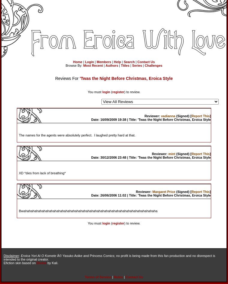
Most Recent (93, 65)
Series (137, 65)
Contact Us (146, 62)
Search (129, 62)
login (106, 92)
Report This (200, 116)
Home (77, 62)
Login (89, 62)
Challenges (154, 65)
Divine (41, 263)
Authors (112, 65)
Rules (118, 277)
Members (104, 62)
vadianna (168, 116)
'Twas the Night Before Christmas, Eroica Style (126, 78)
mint (171, 154)
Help (117, 62)
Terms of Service (98, 277)
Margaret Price (163, 192)
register (118, 92)
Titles (125, 65)
